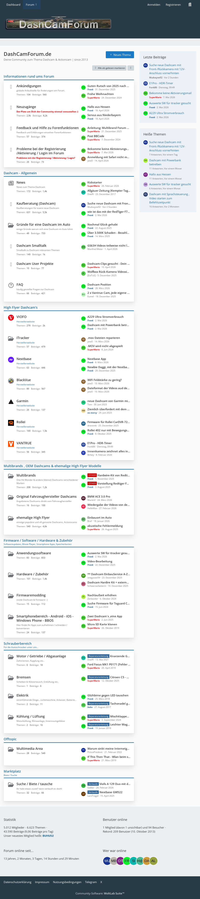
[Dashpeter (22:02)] (146, 861)
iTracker (22, 338)
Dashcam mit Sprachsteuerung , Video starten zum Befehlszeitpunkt (169, 198)
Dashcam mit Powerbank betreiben (108, 325)
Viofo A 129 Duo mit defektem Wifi (115, 784)
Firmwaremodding (31, 595)
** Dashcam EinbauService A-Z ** (108, 574)
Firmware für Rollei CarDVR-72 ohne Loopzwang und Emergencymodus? (108, 422)
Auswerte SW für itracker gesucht (108, 553)
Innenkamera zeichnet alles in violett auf (108, 451)
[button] (130, 68)
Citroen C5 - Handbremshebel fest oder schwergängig (120, 677)
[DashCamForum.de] (100, 24)
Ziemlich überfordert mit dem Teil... (108, 409)
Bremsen (23, 677)
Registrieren (173, 4)
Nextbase (23, 359)
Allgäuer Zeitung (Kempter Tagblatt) (108, 190)
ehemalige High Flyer (33, 517)
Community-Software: (100, 893)
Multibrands (26, 475)
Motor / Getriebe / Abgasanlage (41, 656)
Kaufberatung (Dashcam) (36, 203)
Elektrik (22, 695)
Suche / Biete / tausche (34, 784)
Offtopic (10, 739)
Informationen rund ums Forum (29, 76)
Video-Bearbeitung (99, 561)
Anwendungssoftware (33, 553)
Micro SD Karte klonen (102, 624)
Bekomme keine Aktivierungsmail (108, 149)
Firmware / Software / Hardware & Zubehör (38, 540)
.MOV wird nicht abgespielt (105, 346)
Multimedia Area (29, 748)
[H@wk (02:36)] (140, 861)
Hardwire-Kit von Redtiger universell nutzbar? (114, 475)
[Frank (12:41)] (127, 861)
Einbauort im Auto (99, 517)
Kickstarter (94, 182)
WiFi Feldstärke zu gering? (104, 380)
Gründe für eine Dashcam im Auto (43, 224)
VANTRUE (24, 443)
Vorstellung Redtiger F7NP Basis (114, 483)
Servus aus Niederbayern (104, 115)
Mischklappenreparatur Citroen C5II (120, 716)
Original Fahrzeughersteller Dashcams (46, 496)
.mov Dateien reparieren (103, 338)
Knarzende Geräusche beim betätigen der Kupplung (120, 656)
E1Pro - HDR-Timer (99, 443)
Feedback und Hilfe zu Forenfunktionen (47, 128)
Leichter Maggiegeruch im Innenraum (120, 724)
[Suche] (190, 4)
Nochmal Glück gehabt (102, 224)
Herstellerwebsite (25, 321)
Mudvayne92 (155, 77)
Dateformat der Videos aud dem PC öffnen (108, 388)
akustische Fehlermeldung (105, 526)
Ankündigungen (28, 86)
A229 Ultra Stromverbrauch (105, 317)
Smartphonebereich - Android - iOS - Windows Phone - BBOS (45, 618)
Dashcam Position (99, 284)
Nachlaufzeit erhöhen (102, 595)
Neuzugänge (26, 107)
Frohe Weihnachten (100, 94)
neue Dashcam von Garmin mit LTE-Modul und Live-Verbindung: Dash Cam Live (108, 401)
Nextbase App (96, 359)
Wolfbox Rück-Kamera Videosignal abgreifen (108, 271)
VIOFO (21, 316)
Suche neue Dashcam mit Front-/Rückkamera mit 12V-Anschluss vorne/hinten (108, 203)
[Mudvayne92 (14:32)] (107, 861)
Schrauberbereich (18, 643)
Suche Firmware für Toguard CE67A (108, 603)
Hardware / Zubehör (32, 574)
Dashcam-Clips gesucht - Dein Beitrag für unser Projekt (108, 263)
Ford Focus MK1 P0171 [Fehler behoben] (108, 664)
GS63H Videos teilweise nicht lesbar (108, 245)
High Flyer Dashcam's (21, 307)
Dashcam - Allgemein (20, 173)
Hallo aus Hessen (98, 107)
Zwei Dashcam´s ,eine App (104, 616)
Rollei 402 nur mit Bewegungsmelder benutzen (108, 430)
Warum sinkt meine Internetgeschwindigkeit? (108, 748)
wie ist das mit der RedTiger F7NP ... (108, 211)
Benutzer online (115, 819)
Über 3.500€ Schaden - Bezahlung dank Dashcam (108, 232)
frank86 (153, 87)
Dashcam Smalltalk (31, 245)
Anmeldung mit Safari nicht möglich (108, 157)
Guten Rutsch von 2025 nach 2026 (108, 86)
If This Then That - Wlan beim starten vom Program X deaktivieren (108, 757)
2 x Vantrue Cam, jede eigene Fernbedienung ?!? (108, 293)
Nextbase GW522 (111, 792)
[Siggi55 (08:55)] (133, 861)
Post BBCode (95, 136)
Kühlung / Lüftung (30, 716)
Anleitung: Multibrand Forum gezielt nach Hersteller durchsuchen (108, 128)
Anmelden (153, 4)
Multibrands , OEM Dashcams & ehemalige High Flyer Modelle (52, 466)
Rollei (20, 422)
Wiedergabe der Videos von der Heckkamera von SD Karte (108, 505)
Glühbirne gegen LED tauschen (108, 695)
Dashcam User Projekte (34, 263)
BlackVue (23, 380)
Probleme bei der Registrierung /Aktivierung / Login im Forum (41, 151)
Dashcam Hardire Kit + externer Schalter (108, 582)
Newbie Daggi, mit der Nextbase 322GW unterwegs (108, 367)
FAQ (19, 284)
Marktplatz (12, 771)
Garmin (22, 401)
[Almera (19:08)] (153, 861)
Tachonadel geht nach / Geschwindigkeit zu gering (120, 703)
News (20, 182)
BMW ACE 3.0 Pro (98, 496)
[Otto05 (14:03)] (120, 861)
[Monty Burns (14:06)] (113, 861)
